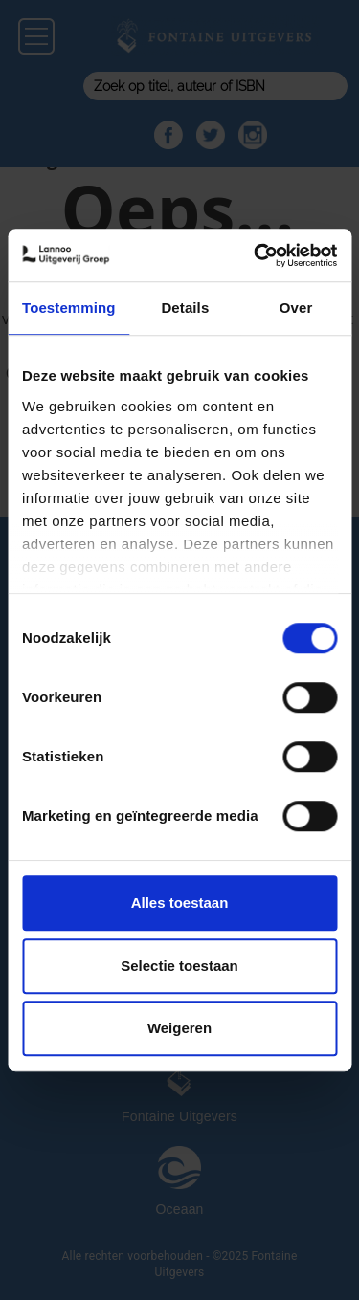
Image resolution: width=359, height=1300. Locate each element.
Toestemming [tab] (69, 307)
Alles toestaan (180, 902)
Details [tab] (185, 307)
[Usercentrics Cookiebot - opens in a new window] (255, 255)
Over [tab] (296, 307)
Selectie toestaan (179, 966)
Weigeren (179, 1028)
